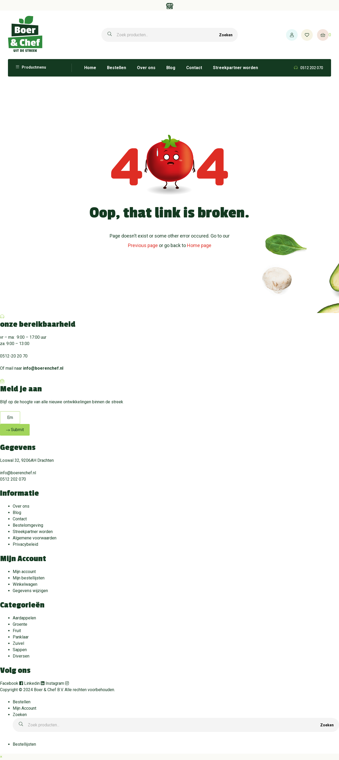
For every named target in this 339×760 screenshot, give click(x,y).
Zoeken (226, 35)
